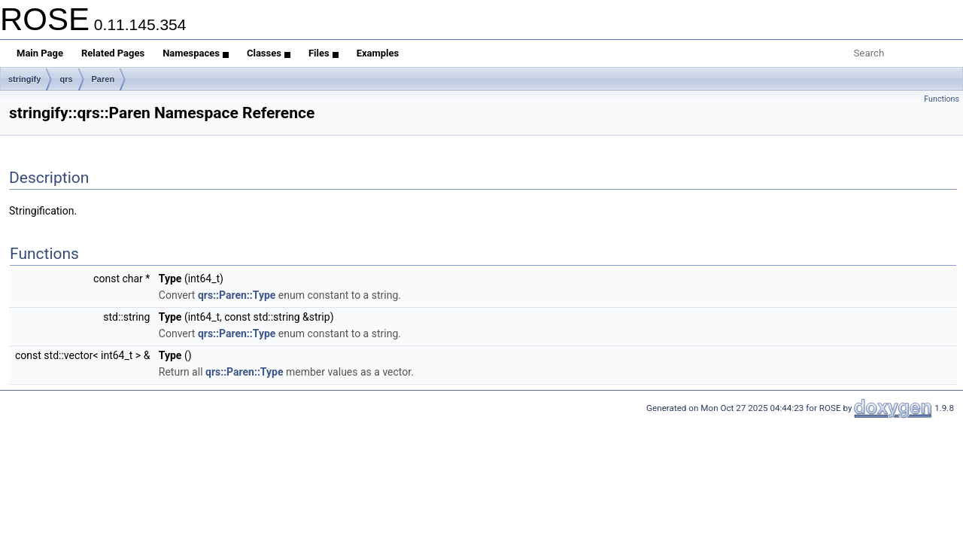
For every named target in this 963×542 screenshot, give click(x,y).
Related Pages (112, 53)
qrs (65, 79)
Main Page (40, 53)
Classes (268, 53)
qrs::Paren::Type (236, 295)
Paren (103, 79)
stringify (24, 79)
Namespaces (196, 53)
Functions (941, 99)
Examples (378, 53)
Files (323, 53)
